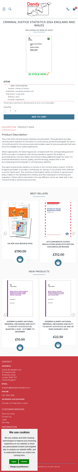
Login (4, 420)
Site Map (5, 422)
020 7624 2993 (8, 395)
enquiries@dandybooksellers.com (16, 388)
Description (9, 127)
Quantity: (8, 107)
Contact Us (6, 417)
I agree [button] (13, 462)
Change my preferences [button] (19, 467)
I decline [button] (24, 462)
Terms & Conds (8, 414)
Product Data (26, 127)
